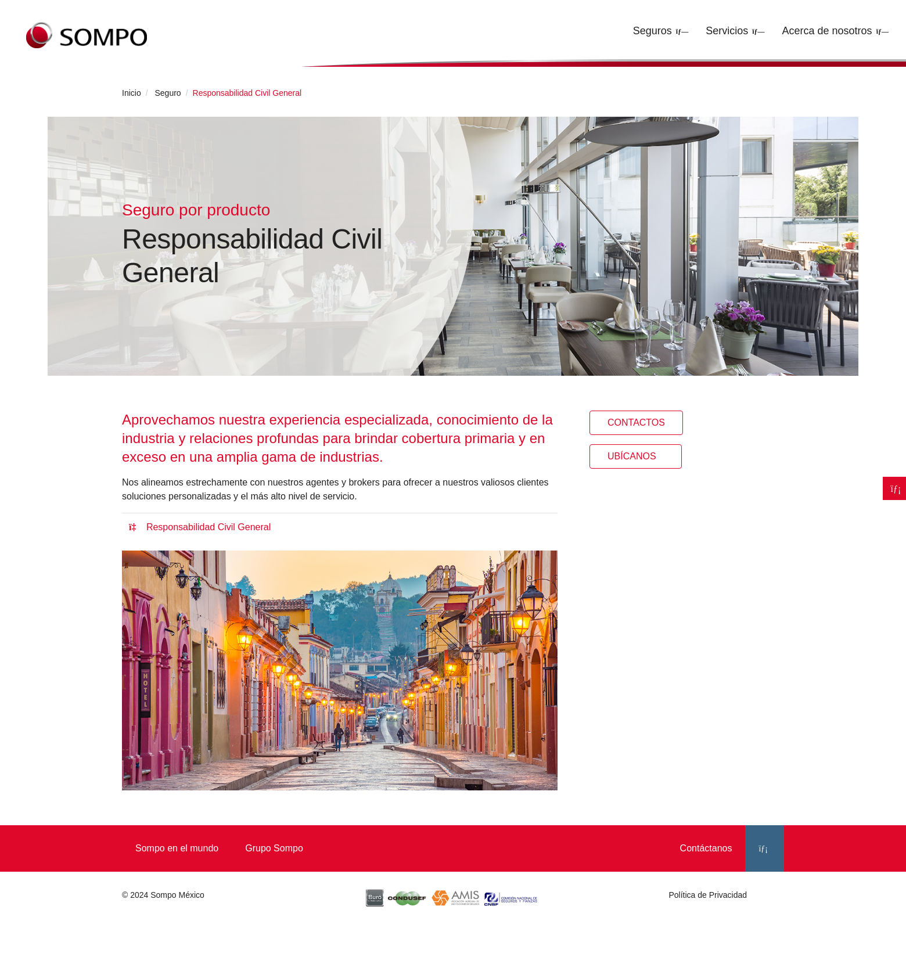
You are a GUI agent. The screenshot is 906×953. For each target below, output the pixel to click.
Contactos (636, 422)
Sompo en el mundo (176, 848)
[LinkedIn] (764, 848)
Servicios (727, 31)
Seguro (167, 93)
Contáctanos (706, 848)
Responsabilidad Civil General (200, 527)
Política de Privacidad (707, 895)
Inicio (131, 93)
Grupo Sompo (274, 848)
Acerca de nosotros (827, 31)
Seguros (652, 31)
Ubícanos (635, 456)
